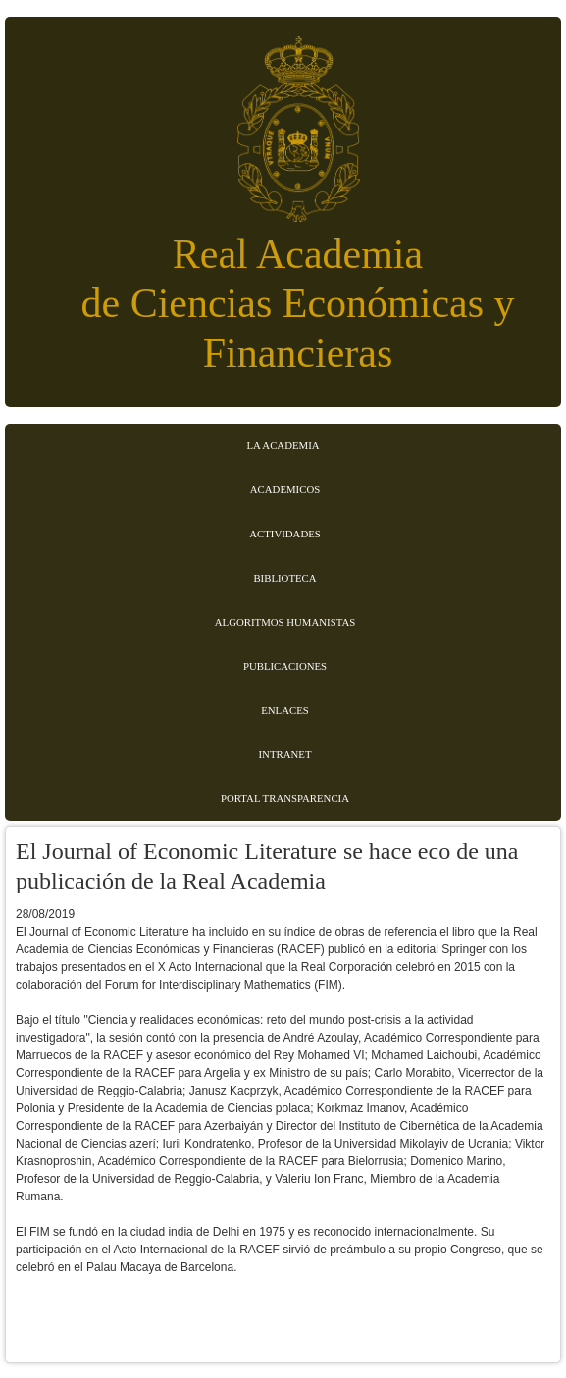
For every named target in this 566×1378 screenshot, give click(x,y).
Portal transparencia (285, 798)
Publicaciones (285, 666)
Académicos (285, 489)
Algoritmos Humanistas (285, 622)
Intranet (285, 754)
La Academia (282, 445)
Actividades (285, 533)
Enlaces (285, 710)
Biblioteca (284, 578)
